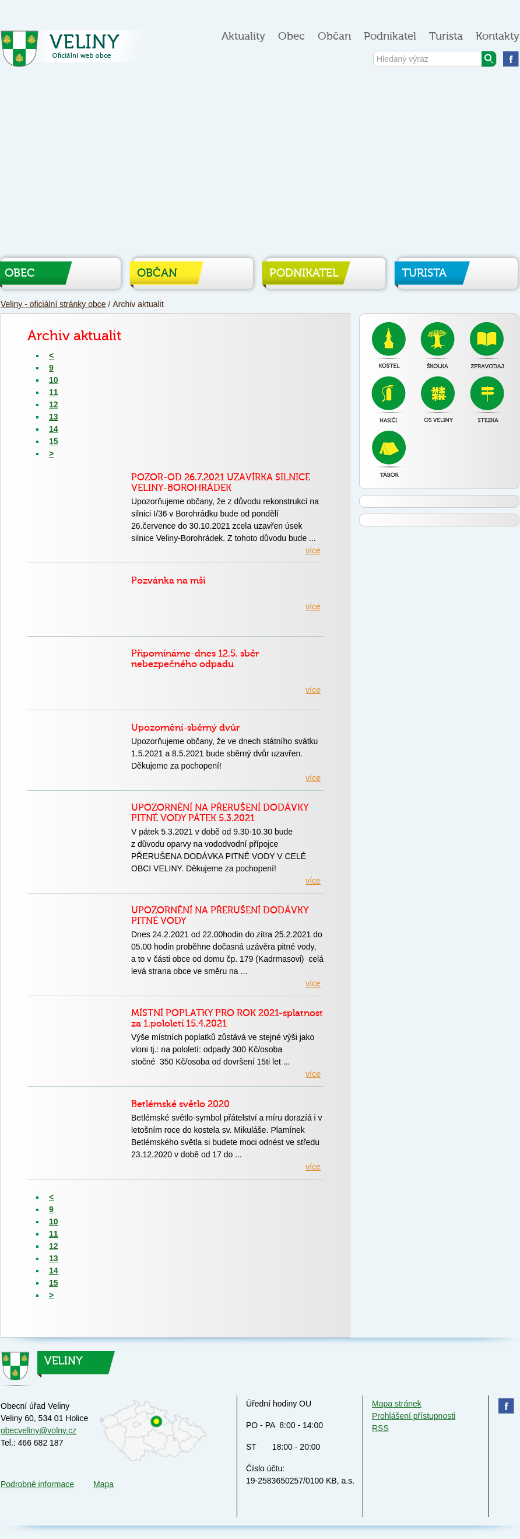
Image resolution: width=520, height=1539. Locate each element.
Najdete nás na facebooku (511, 59)
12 (53, 404)
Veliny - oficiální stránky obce (78, 52)
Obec (291, 36)
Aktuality (243, 36)
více (313, 550)
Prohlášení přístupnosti (413, 1416)
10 (53, 380)
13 (53, 416)
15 (53, 441)
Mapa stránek (396, 1403)
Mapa (103, 1484)
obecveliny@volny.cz (38, 1430)
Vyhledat (489, 59)
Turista (446, 36)
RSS (380, 1428)
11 (53, 392)
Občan (334, 36)
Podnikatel (390, 36)
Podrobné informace (37, 1484)
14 (53, 429)
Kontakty (497, 36)
